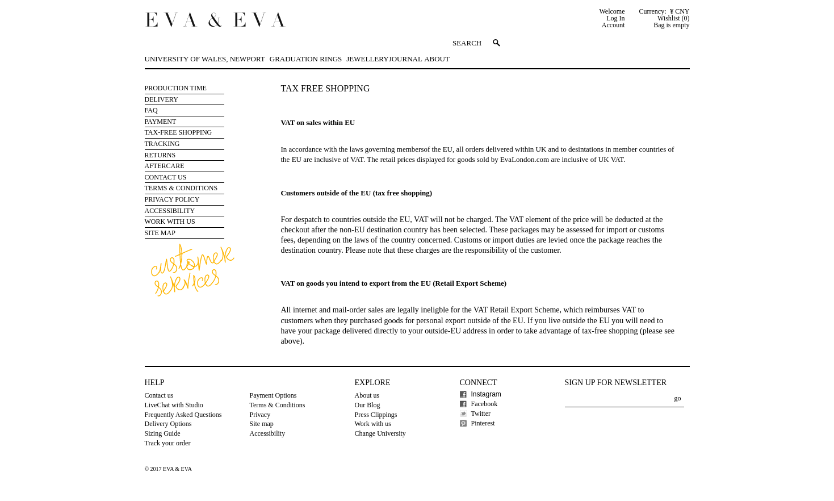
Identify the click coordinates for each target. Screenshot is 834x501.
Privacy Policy (172, 199)
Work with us (170, 222)
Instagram (486, 394)
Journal (405, 59)
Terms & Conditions (181, 188)
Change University (380, 433)
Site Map (160, 233)
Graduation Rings (306, 59)
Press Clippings (376, 415)
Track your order (168, 443)
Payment (161, 122)
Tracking (162, 144)
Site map (262, 424)
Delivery (161, 99)
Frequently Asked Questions (183, 415)
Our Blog (367, 405)
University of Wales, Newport (205, 59)
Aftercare (165, 166)
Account (613, 25)
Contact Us (166, 177)
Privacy (260, 415)
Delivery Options (168, 424)
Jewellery (367, 59)
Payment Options (273, 395)
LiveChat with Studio (174, 405)
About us (367, 395)
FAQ (151, 110)
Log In (615, 18)
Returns (160, 155)
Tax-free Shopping (178, 132)
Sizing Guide (163, 433)
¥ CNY (679, 11)
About (437, 59)
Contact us (159, 395)
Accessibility (170, 211)
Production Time (176, 88)
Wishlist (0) (673, 18)
